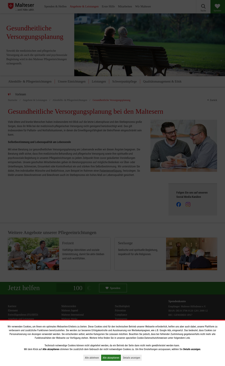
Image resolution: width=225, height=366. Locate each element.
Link (187, 337)
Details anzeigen (132, 357)
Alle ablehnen (92, 357)
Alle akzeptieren (112, 357)
